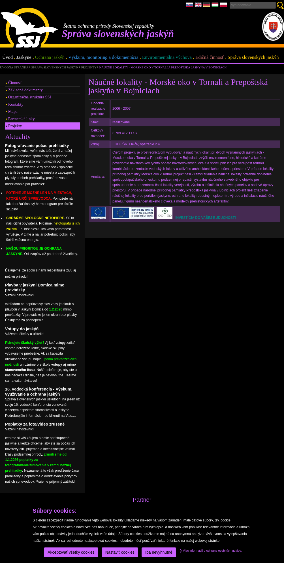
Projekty (89, 67)
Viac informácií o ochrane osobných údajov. (211, 550)
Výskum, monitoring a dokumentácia (103, 57)
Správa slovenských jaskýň (253, 57)
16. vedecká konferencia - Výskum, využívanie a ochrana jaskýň (38, 391)
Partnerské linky (21, 119)
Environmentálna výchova (167, 57)
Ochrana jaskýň (50, 57)
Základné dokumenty (25, 90)
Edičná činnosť (209, 57)
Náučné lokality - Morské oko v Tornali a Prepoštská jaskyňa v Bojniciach (163, 67)
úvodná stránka (14, 67)
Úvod (7, 57)
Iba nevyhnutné (158, 552)
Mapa (13, 111)
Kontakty (16, 104)
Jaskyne (23, 57)
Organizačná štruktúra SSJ (29, 97)
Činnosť (15, 82)
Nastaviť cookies (119, 552)
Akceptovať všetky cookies (71, 552)
